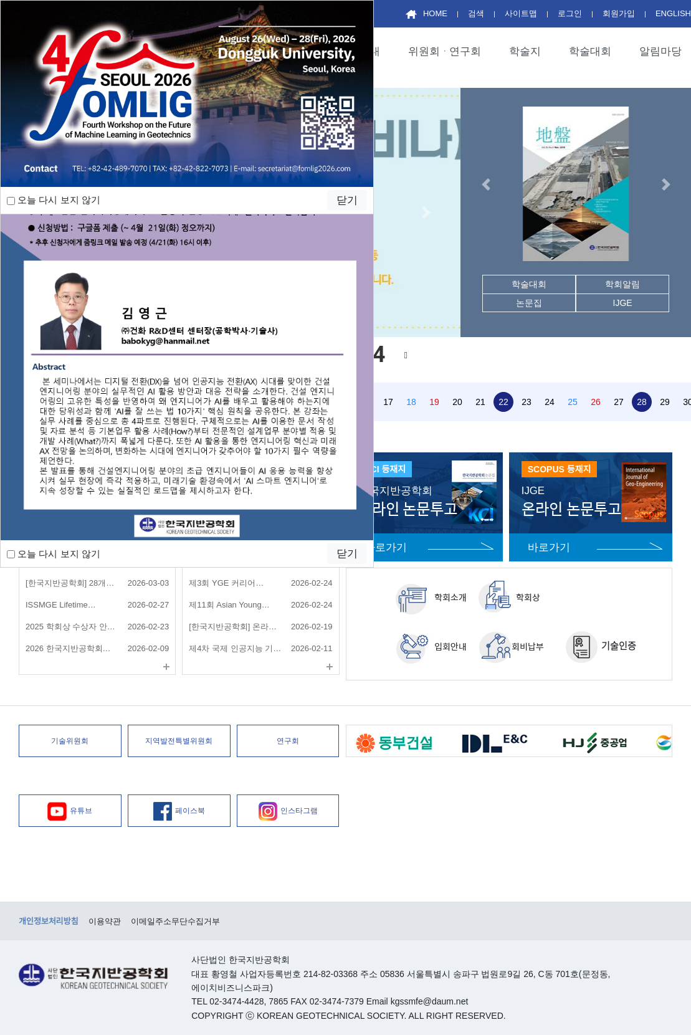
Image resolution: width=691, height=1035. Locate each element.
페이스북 (179, 811)
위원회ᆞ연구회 (444, 51)
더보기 (166, 667)
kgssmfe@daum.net (430, 1001)
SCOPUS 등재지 (559, 469)
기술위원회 (69, 741)
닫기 (347, 554)
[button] (425, 212)
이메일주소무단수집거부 (175, 921)
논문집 (529, 303)
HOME (426, 13)
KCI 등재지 (385, 469)
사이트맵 (521, 13)
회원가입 (619, 13)
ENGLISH (673, 13)
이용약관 (104, 921)
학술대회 (590, 51)
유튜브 (69, 811)
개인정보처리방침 (49, 921)
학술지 (525, 51)
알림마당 (660, 51)
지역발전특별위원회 (178, 741)
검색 (476, 13)
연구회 (288, 741)
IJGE (622, 303)
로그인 (570, 13)
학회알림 (622, 284)
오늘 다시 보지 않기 (53, 553)
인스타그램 (288, 811)
